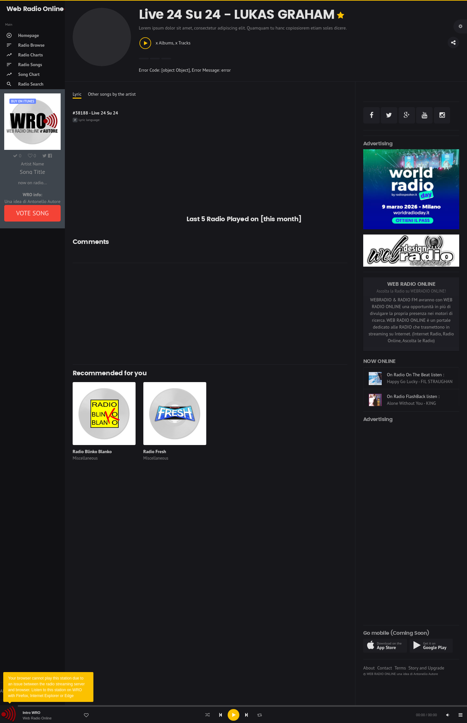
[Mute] (447, 714)
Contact (384, 668)
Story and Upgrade (426, 668)
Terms (400, 668)
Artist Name (32, 164)
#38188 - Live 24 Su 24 (95, 113)
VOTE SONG (32, 213)
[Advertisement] (266, 313)
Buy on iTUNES (22, 101)
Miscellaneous (85, 458)
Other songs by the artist (112, 94)
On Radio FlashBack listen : (413, 396)
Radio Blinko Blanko (92, 451)
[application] (233, 714)
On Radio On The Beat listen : (415, 375)
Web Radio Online (37, 718)
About (369, 668)
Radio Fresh (154, 451)
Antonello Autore (425, 673)
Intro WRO (31, 713)
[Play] (233, 715)
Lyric (77, 94)
